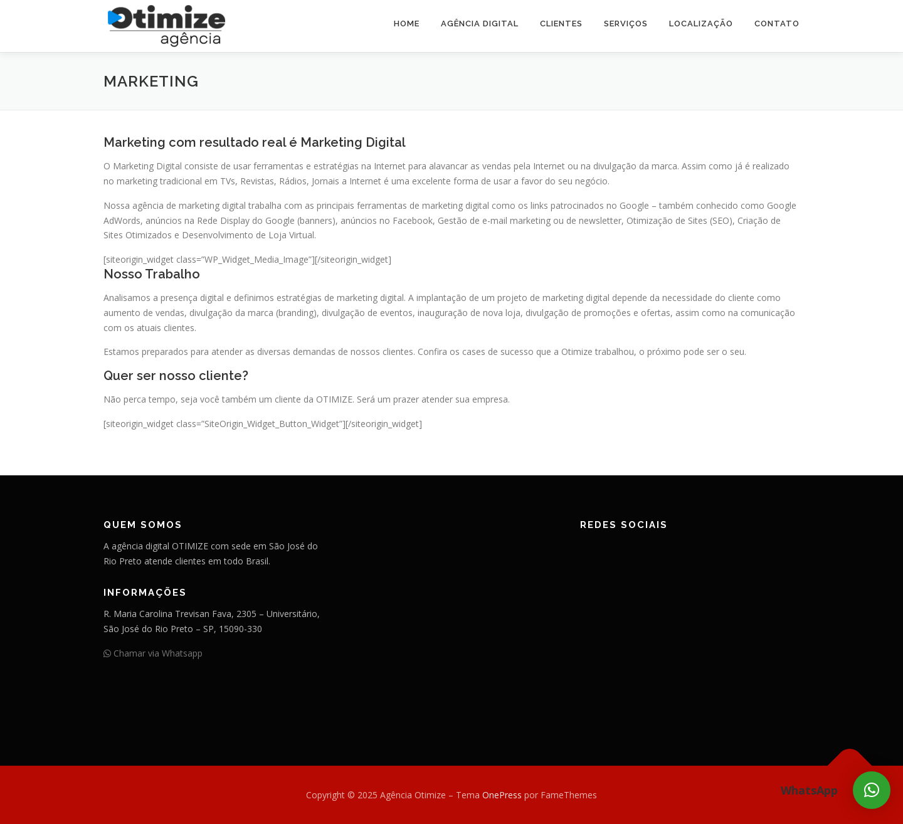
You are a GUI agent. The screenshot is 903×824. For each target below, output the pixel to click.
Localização (701, 23)
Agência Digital (480, 23)
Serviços (626, 23)
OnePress (502, 795)
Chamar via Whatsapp (153, 653)
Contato (777, 23)
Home (407, 23)
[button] (871, 790)
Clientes (561, 23)
